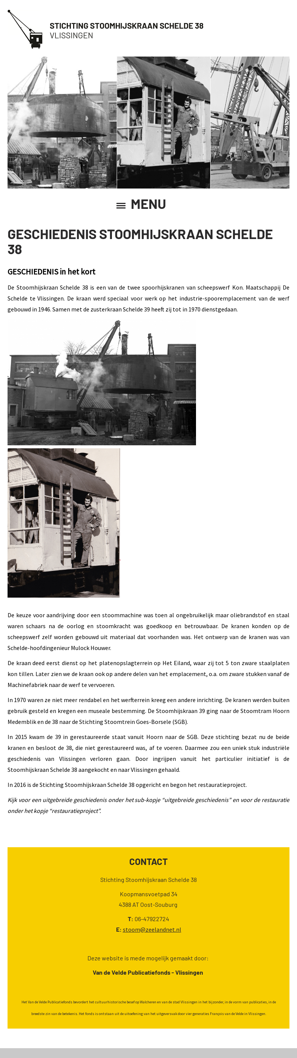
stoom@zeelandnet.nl (152, 929)
